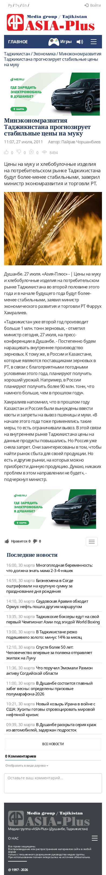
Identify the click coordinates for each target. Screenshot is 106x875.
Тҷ (17, 5)
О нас (13, 838)
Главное (18, 42)
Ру (10, 5)
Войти (92, 5)
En (24, 5)
